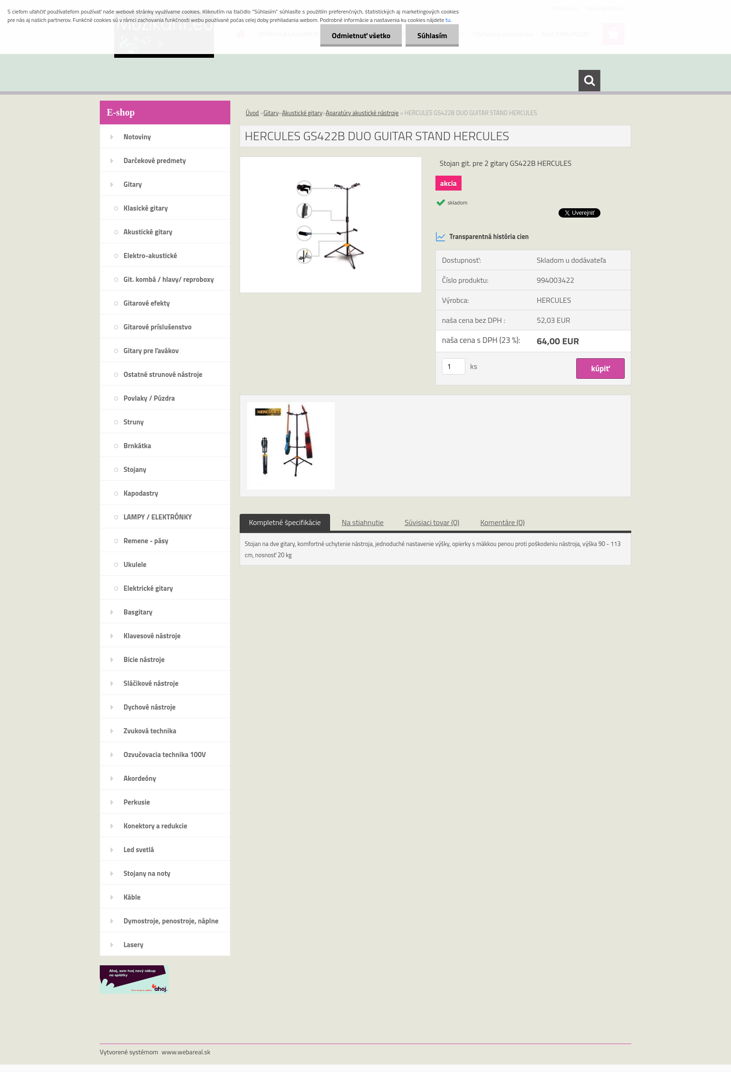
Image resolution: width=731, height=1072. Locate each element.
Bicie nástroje (144, 659)
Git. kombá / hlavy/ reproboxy (169, 279)
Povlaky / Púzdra (149, 398)
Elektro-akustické (150, 255)
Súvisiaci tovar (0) (432, 522)
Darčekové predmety (155, 160)
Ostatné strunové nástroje (163, 374)
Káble (132, 897)
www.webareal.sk (186, 1052)
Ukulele (135, 564)
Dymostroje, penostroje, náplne (171, 920)
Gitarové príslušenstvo (158, 326)
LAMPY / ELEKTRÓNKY (158, 517)
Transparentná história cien (482, 237)
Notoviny (137, 136)
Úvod (252, 112)
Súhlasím (432, 35)
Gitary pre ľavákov (151, 350)
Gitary (133, 184)
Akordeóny (140, 778)
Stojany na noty (147, 873)
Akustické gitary (148, 231)
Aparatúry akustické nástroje (362, 112)
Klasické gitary (146, 208)
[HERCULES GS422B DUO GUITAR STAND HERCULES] (330, 160)
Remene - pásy (146, 540)
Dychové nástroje (150, 707)
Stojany (135, 469)
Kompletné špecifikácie (285, 522)
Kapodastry (141, 493)
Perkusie (137, 802)
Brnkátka (137, 445)
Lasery (134, 944)
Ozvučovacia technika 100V (165, 754)
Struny (134, 422)
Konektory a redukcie (155, 825)
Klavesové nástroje (152, 635)
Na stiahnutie (363, 522)
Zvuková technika (150, 730)
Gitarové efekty (147, 303)
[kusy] (453, 366)
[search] (589, 80)
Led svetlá (139, 849)
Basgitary (138, 612)
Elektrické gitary (148, 588)
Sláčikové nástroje (151, 683)
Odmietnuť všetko (360, 35)
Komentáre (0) (502, 522)
